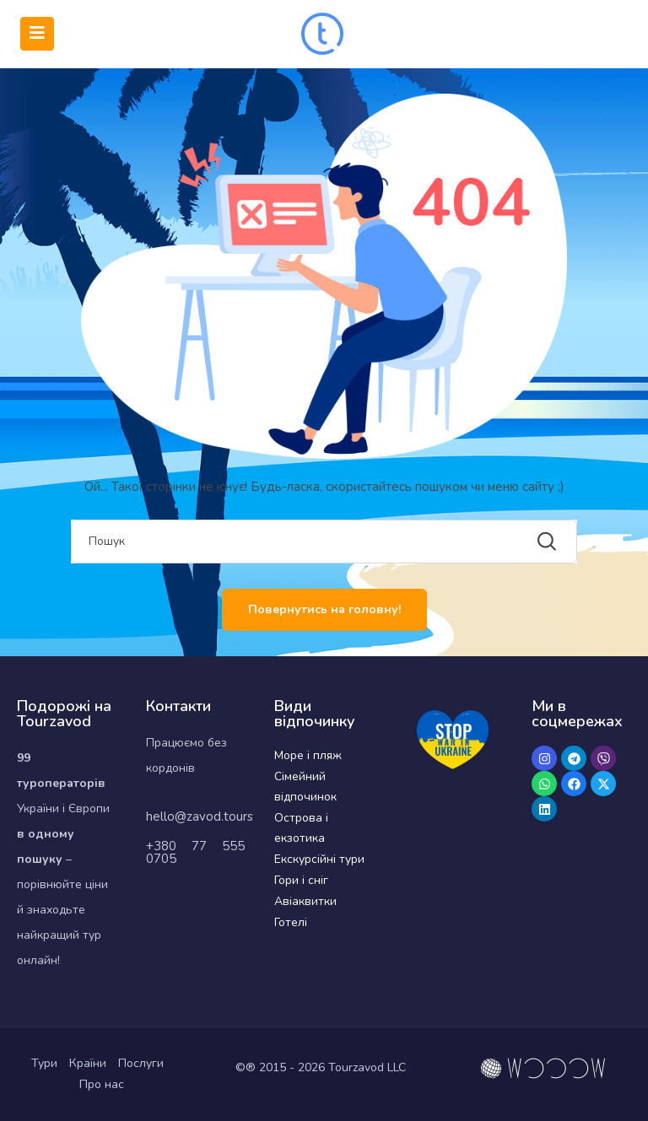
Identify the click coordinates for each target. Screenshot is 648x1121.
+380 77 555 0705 (196, 852)
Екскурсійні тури (319, 859)
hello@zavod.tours (199, 816)
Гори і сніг (301, 880)
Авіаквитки (305, 901)
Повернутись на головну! (324, 609)
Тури (44, 1063)
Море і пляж (308, 755)
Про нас (101, 1084)
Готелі (290, 922)
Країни (87, 1063)
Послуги (141, 1063)
